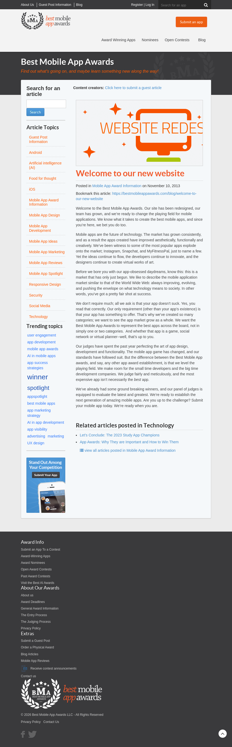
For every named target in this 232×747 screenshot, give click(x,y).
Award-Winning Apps (35, 556)
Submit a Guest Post (35, 641)
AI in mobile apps (41, 356)
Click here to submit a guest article (133, 88)
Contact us (28, 676)
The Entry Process (34, 615)
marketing (56, 436)
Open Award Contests (36, 569)
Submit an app (191, 22)
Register (137, 5)
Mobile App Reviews (35, 661)
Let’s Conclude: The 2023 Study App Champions (119, 435)
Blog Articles (29, 654)
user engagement (41, 335)
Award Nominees (33, 563)
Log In (150, 5)
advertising (36, 436)
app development (41, 342)
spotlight (38, 388)
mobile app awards (42, 349)
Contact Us (51, 722)
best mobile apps (41, 403)
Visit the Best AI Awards (37, 583)
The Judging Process (36, 622)
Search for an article (43, 91)
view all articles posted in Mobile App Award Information (127, 450)
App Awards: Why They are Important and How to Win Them (129, 442)
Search (35, 112)
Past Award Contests (35, 576)
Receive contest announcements (48, 668)
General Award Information (40, 608)
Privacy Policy (31, 628)
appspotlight (37, 396)
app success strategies (37, 365)
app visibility (37, 429)
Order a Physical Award (37, 647)
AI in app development (45, 422)
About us (27, 595)
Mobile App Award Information (116, 186)
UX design (35, 443)
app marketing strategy (39, 413)
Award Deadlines (33, 602)
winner (37, 377)
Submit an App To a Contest (40, 549)
